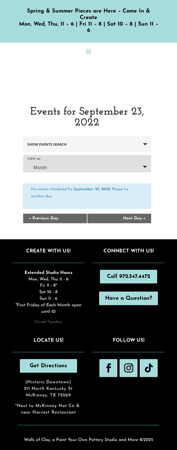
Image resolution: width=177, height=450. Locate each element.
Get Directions (48, 366)
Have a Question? (128, 298)
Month (37, 167)
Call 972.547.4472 (128, 276)
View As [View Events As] (33, 159)
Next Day (134, 218)
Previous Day (43, 218)
